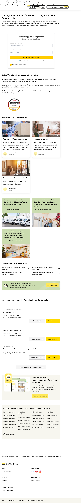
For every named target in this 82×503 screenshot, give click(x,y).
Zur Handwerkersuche (42, 210)
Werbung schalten (7, 487)
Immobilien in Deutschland (10, 456)
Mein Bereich (28, 2)
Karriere (4, 480)
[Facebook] (32, 471)
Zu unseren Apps (7, 471)
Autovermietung (18, 309)
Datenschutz (11, 501)
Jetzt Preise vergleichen (13, 241)
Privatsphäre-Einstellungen (35, 501)
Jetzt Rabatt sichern (11, 210)
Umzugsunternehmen (8, 327)
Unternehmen (6, 484)
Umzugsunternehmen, (8, 309)
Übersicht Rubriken (7, 490)
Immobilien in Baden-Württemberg (31, 457)
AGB (3, 501)
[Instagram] (40, 471)
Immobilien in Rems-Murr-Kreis (55, 457)
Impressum (21, 501)
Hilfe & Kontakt (35, 480)
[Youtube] (36, 471)
